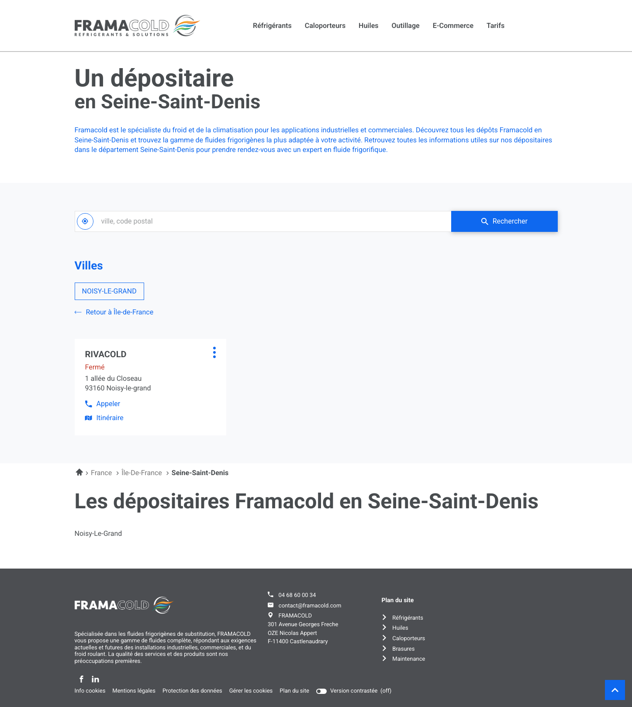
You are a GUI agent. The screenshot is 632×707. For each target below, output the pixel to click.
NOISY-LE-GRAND (109, 291)
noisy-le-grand (98, 534)
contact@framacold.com (310, 605)
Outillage (406, 25)
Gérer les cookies (251, 691)
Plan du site (294, 691)
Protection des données (192, 691)
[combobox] (263, 221)
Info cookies (90, 691)
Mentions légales (133, 691)
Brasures (403, 649)
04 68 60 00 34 (297, 595)
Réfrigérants (272, 25)
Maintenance (408, 659)
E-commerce (453, 25)
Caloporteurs (325, 25)
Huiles (368, 25)
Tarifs (495, 25)
